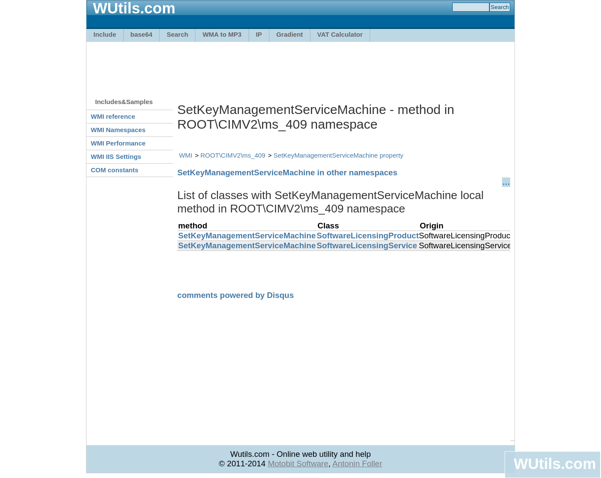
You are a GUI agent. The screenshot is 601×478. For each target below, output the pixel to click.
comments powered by (235, 295)
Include (104, 34)
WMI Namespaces (118, 129)
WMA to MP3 (221, 34)
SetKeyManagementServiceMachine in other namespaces (287, 172)
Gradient (289, 34)
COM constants (114, 170)
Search (177, 34)
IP (259, 34)
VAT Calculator (340, 34)
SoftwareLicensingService (366, 245)
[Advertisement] (300, 65)
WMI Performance (118, 143)
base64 (142, 34)
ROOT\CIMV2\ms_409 (233, 155)
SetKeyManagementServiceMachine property (338, 155)
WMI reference (113, 116)
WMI (185, 155)
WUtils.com (555, 463)
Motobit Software (298, 463)
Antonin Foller (357, 463)
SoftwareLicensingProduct (367, 235)
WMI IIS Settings (116, 156)
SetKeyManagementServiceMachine (247, 235)
